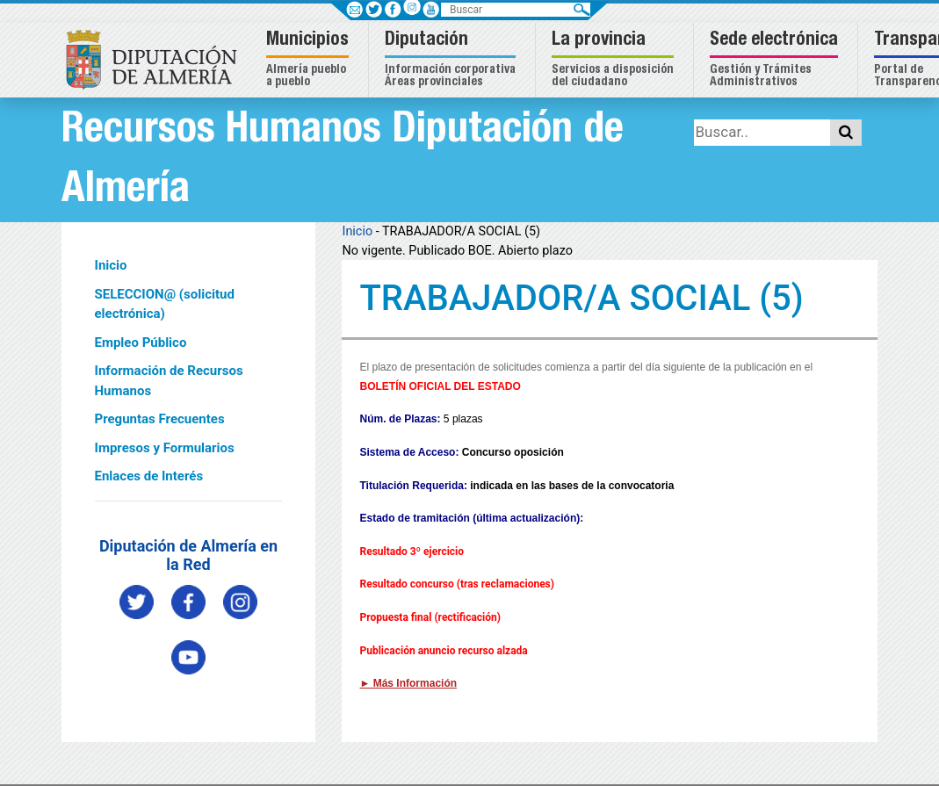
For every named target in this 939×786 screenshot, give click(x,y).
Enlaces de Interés (149, 476)
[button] (309, 60)
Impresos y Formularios (165, 448)
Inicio (111, 265)
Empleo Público (141, 342)
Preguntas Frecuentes (160, 419)
